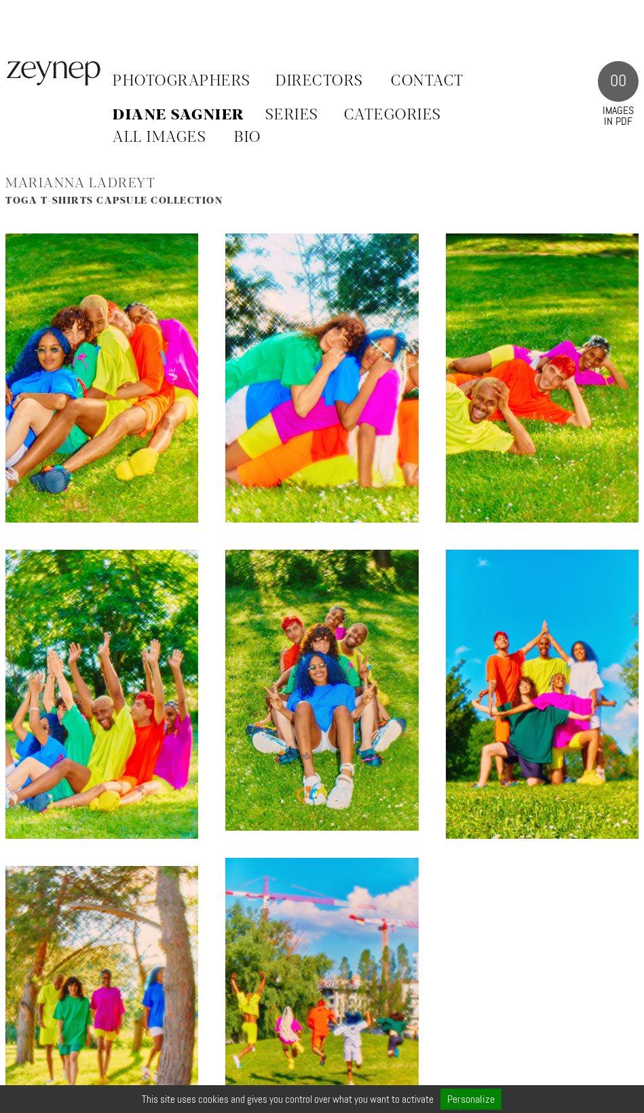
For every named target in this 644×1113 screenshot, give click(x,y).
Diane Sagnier (179, 115)
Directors (320, 81)
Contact (427, 81)
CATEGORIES (393, 115)
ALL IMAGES (159, 138)
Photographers (182, 81)
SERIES (292, 115)
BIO (247, 138)
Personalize (471, 1099)
